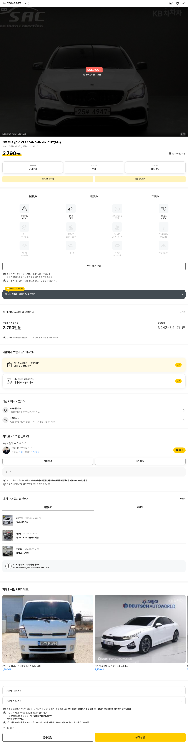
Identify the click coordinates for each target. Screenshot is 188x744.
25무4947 (18, 3)
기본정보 (94, 196)
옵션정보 (33, 196)
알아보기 (94, 365)
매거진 (140, 507)
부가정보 (155, 196)
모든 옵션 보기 (94, 266)
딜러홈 (178, 450)
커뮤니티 (48, 507)
